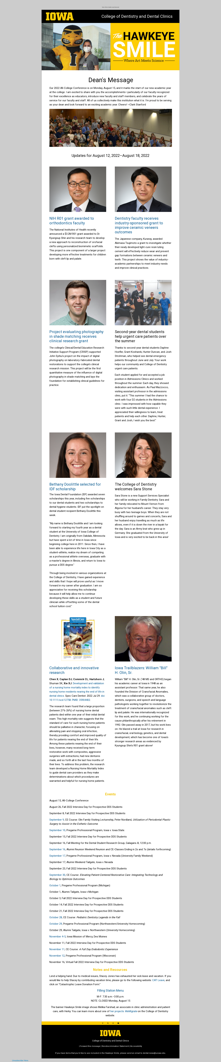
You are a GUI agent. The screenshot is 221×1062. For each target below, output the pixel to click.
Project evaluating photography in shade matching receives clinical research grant (76, 336)
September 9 (56, 819)
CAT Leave (158, 980)
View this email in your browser (110, 7)
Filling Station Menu (110, 990)
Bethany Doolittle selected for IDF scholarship (75, 486)
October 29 (55, 923)
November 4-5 (57, 936)
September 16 (57, 849)
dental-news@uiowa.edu (154, 1053)
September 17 (57, 855)
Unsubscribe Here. (20, 1060)
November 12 (57, 955)
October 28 (55, 917)
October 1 (55, 885)
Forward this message (90, 1046)
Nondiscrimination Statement (115, 1046)
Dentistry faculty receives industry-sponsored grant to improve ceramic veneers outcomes (139, 225)
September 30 (57, 874)
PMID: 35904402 (81, 699)
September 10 (57, 830)
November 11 (57, 949)
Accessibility (136, 1046)
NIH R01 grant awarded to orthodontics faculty (71, 220)
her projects (123, 1011)
